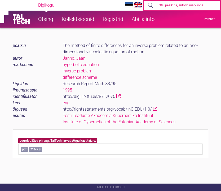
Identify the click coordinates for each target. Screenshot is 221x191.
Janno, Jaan (74, 58)
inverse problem (77, 70)
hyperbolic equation (81, 64)
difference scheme (80, 77)
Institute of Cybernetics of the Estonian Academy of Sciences (119, 121)
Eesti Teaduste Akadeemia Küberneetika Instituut (108, 115)
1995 (67, 90)
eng (66, 102)
